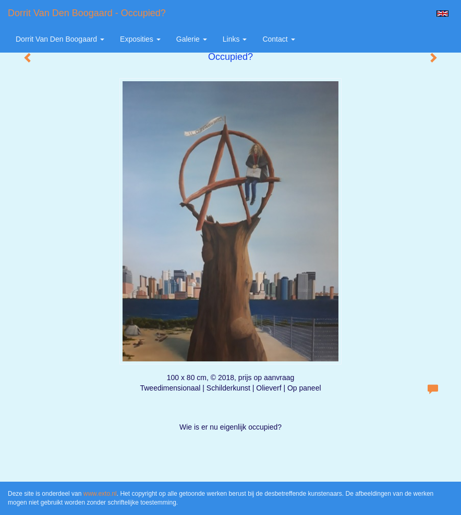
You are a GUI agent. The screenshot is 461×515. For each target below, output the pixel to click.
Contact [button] (278, 39)
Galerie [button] (191, 39)
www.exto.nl (100, 493)
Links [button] (235, 39)
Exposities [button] (140, 39)
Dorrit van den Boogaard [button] (60, 39)
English (442, 13)
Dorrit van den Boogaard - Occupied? (87, 13)
